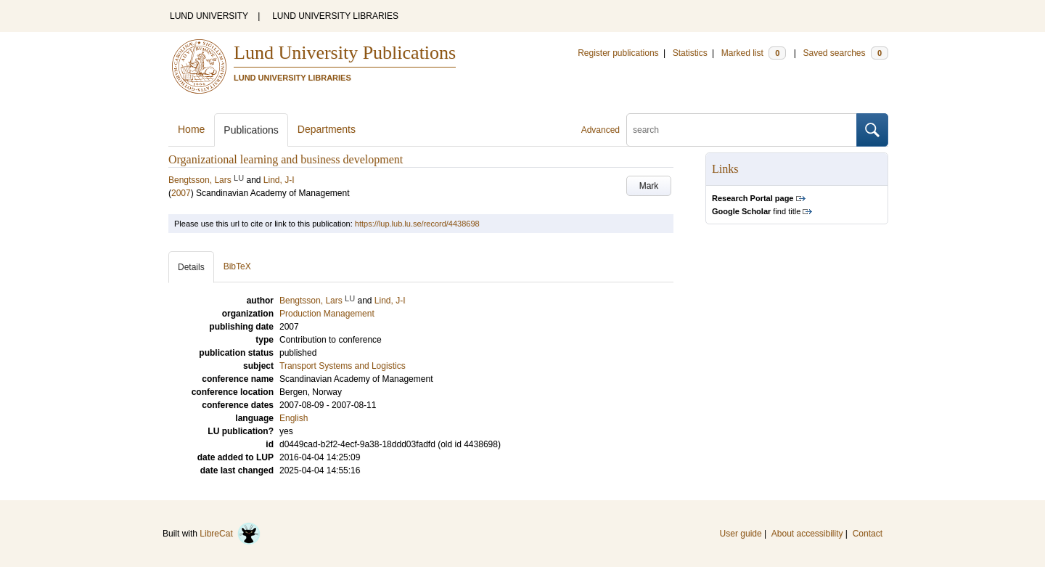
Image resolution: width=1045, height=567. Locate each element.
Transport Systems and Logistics (342, 366)
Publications (251, 130)
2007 (181, 193)
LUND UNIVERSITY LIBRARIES (335, 16)
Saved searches (845, 53)
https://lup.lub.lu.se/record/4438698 (417, 223)
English (293, 418)
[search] (741, 130)
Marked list (753, 53)
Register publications (618, 53)
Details (191, 267)
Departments (327, 129)
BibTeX (237, 266)
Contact (867, 534)
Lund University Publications (345, 52)
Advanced (600, 130)
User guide (741, 534)
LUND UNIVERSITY (209, 16)
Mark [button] (649, 186)
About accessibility (807, 534)
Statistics (690, 53)
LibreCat (230, 533)
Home (191, 129)
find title (756, 211)
